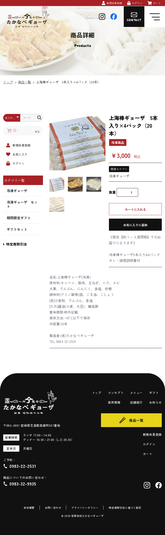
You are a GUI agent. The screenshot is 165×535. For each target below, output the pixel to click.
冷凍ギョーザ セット (22, 204)
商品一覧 (24, 82)
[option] (77, 142)
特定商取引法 (15, 244)
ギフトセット (17, 229)
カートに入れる (135, 209)
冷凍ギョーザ (17, 190)
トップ (8, 82)
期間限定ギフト (19, 217)
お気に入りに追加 (135, 225)
